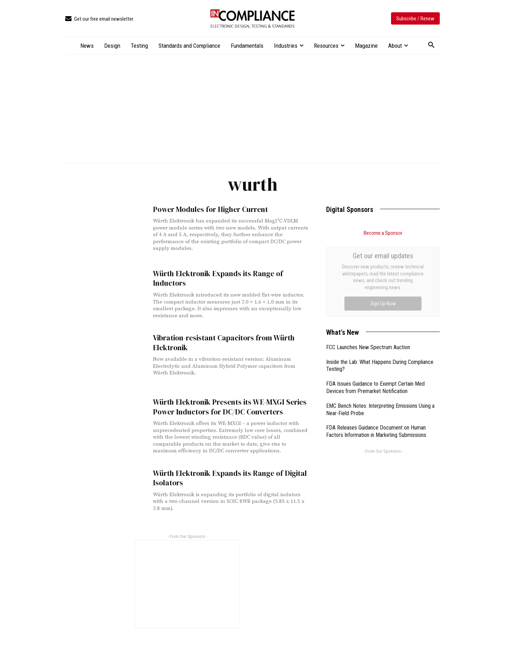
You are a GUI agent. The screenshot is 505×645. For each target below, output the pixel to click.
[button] (431, 45)
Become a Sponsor (383, 233)
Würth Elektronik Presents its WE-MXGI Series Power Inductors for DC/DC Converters (229, 407)
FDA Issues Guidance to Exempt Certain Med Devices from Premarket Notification (375, 308)
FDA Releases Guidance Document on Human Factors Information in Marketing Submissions (376, 352)
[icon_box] (99, 19)
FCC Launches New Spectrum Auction (368, 268)
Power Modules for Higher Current (210, 209)
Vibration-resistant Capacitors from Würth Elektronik (223, 342)
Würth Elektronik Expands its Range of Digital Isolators (229, 477)
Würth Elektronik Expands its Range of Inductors (217, 278)
